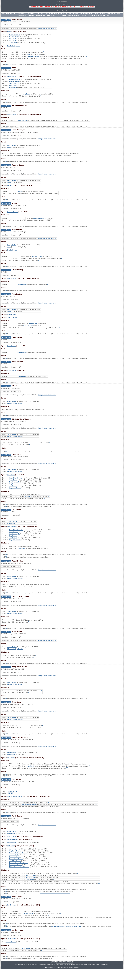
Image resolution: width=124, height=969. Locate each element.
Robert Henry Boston (16, 859)
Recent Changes (99, 13)
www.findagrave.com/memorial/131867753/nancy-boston (66, 926)
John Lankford (12, 317)
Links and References (72, 13)
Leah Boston (13, 486)
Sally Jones (11, 846)
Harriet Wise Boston (15, 865)
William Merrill (12, 791)
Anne (9, 31)
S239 (6, 893)
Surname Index (21, 13)
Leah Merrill (11, 475)
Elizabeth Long (12, 250)
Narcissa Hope (12, 839)
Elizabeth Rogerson (13, 46)
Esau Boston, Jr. (14, 482)
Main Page (5, 13)
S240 (6, 926)
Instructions (53, 13)
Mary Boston (13, 484)
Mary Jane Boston (15, 488)
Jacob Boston (12, 401)
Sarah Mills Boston (15, 857)
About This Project (42, 13)
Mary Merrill (11, 523)
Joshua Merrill (12, 521)
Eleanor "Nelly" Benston (15, 403)
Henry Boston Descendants (47, 28)
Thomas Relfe (11, 314)
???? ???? (11, 793)
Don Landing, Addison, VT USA (64, 963)
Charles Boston (11, 842)
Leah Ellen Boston (15, 861)
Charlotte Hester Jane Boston (18, 863)
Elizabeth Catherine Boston (18, 853)
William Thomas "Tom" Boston (19, 867)
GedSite (59, 967)
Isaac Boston (13, 39)
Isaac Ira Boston (14, 855)
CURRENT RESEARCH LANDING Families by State (62, 15)
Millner (9, 185)
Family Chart (31, 13)
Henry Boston (11, 76)
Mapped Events (116, 13)
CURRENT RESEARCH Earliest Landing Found (29, 15)
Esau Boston (13, 42)
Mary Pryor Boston (15, 851)
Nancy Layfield (12, 836)
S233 (6, 891)
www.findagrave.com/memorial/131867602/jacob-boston (55, 893)
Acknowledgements (86, 13)
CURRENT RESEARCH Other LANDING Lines (94, 15)
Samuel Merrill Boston (16, 478)
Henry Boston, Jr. (14, 35)
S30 (6, 64)
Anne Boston (13, 41)
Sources (61, 13)
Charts (108, 13)
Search (12, 13)
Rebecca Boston (14, 37)
